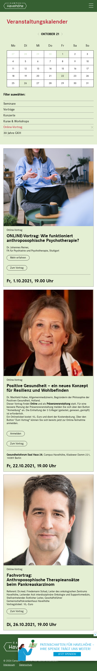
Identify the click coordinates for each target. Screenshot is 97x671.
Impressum (9, 664)
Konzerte (9, 115)
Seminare (9, 104)
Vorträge (9, 109)
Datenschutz (25, 664)
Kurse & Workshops (16, 121)
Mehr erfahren (18, 257)
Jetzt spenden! (67, 654)
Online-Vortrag (12, 127)
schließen (95, 634)
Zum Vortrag (17, 267)
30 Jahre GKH (12, 133)
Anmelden (15, 433)
